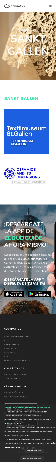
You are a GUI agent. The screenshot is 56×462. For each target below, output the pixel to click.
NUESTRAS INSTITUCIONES (17, 336)
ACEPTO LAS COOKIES (32, 458)
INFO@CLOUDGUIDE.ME (15, 374)
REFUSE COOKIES (34, 451)
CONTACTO (9, 356)
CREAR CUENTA (11, 344)
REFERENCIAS (10, 352)
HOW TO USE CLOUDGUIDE (17, 360)
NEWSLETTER (10, 348)
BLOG (7, 340)
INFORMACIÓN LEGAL (14, 392)
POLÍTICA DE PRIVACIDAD (16, 396)
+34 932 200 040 (12, 378)
